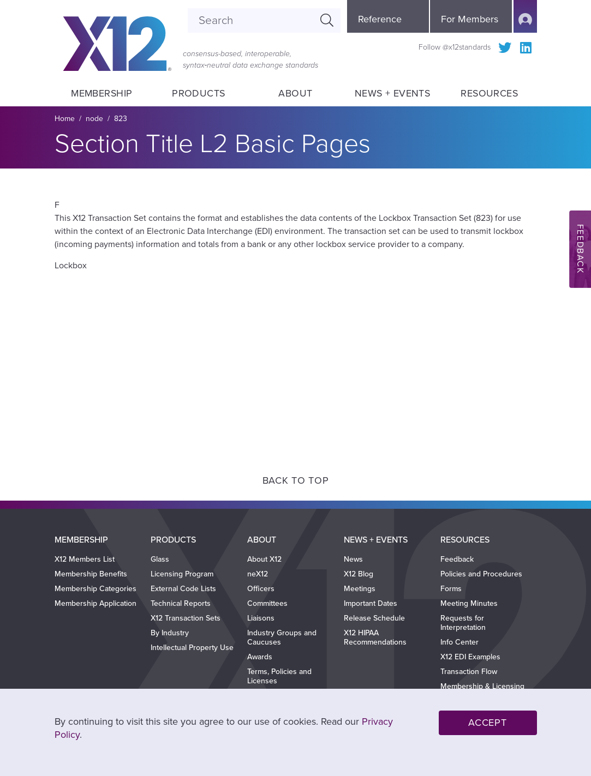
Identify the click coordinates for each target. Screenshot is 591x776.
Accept (487, 723)
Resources (489, 93)
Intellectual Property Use (192, 647)
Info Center (459, 642)
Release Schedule (374, 618)
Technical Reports (181, 603)
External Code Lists (183, 588)
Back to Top (295, 480)
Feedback (457, 559)
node (94, 118)
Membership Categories (95, 588)
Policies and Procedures (481, 574)
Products (198, 93)
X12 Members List (85, 559)
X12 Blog (358, 574)
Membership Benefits (91, 574)
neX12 (257, 574)
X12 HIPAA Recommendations (375, 637)
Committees (267, 603)
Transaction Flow (468, 671)
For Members (469, 19)
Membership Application (95, 603)
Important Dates (370, 603)
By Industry (170, 632)
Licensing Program (182, 574)
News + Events (392, 93)
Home (65, 118)
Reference (380, 19)
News (353, 559)
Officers (260, 588)
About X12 (264, 559)
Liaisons (260, 618)
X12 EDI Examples (470, 656)
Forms (451, 588)
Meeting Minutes (469, 603)
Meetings (359, 588)
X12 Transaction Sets (185, 618)
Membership (102, 93)
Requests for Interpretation (463, 622)
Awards (259, 656)
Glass (160, 559)
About (295, 93)
